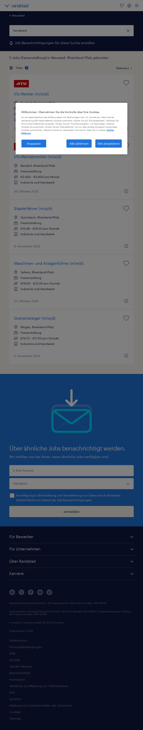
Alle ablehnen (79, 143)
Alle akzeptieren (108, 143)
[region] (71, 128)
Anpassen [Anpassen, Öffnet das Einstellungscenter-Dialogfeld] (34, 143)
